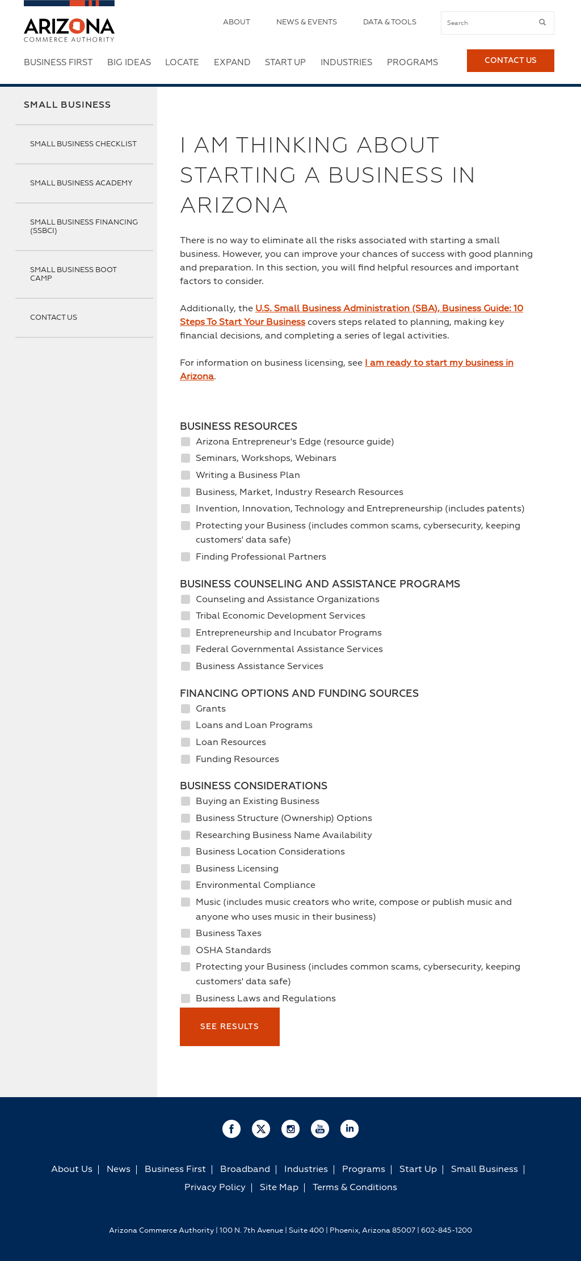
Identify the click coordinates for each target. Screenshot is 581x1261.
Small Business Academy (81, 183)
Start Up (285, 62)
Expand (232, 62)
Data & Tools (389, 22)
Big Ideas (129, 62)
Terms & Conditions (355, 1187)
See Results (229, 1027)
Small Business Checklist (83, 144)
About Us (71, 1169)
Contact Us (511, 63)
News (118, 1169)
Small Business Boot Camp (73, 274)
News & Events (306, 22)
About (236, 22)
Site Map (279, 1187)
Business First (58, 62)
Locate (182, 62)
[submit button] (542, 22)
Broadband (245, 1169)
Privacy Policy (215, 1187)
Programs (412, 62)
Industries (346, 62)
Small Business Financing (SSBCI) (84, 227)
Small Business (67, 105)
